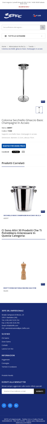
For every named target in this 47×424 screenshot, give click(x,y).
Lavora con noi (7, 349)
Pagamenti (6, 360)
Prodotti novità (7, 375)
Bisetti (6, 291)
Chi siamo (5, 338)
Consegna (5, 363)
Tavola (30, 46)
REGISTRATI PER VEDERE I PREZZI (14, 146)
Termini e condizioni (9, 367)
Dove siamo (6, 342)
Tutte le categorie (15, 36)
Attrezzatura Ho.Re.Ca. (17, 46)
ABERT (6, 218)
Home (4, 46)
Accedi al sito (24, 6)
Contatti (5, 345)
